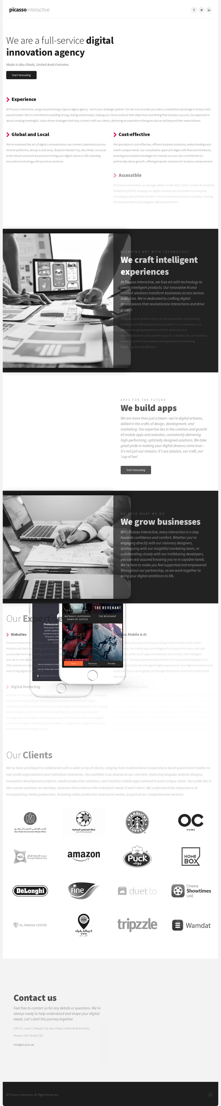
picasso (29, 9)
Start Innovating (21, 75)
